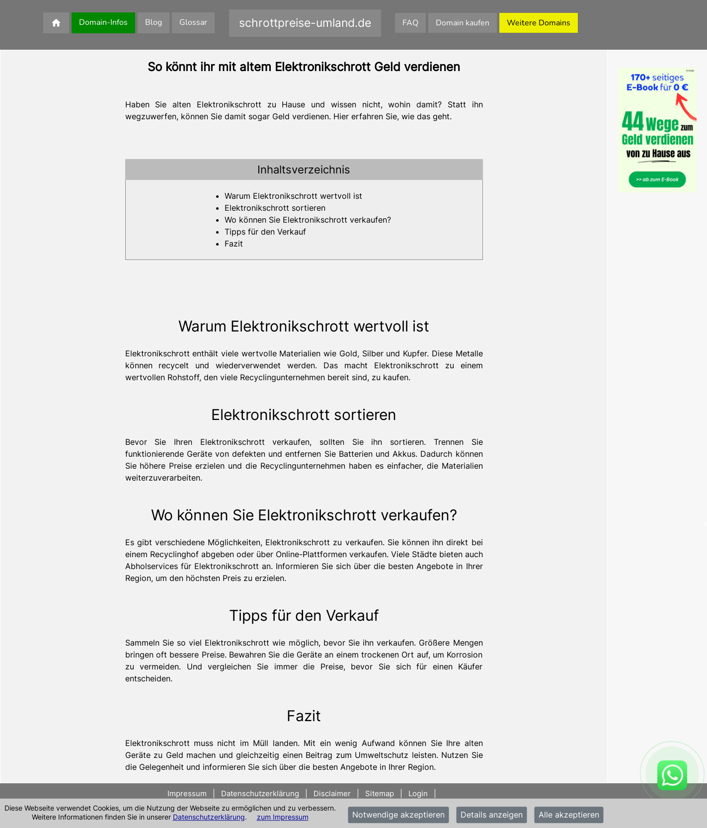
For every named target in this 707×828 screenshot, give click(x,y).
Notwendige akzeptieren (398, 815)
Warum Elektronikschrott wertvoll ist (293, 196)
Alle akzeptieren (569, 815)
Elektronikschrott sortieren (275, 208)
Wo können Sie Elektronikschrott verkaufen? (308, 220)
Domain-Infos (103, 22)
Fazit (234, 243)
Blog (153, 22)
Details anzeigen (492, 815)
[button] (304, 169)
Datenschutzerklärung (209, 817)
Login (418, 793)
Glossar (193, 22)
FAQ (410, 22)
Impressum (188, 793)
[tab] (304, 169)
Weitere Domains (538, 22)
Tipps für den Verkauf (265, 232)
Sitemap (379, 793)
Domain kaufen (462, 22)
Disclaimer (332, 793)
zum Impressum (283, 817)
